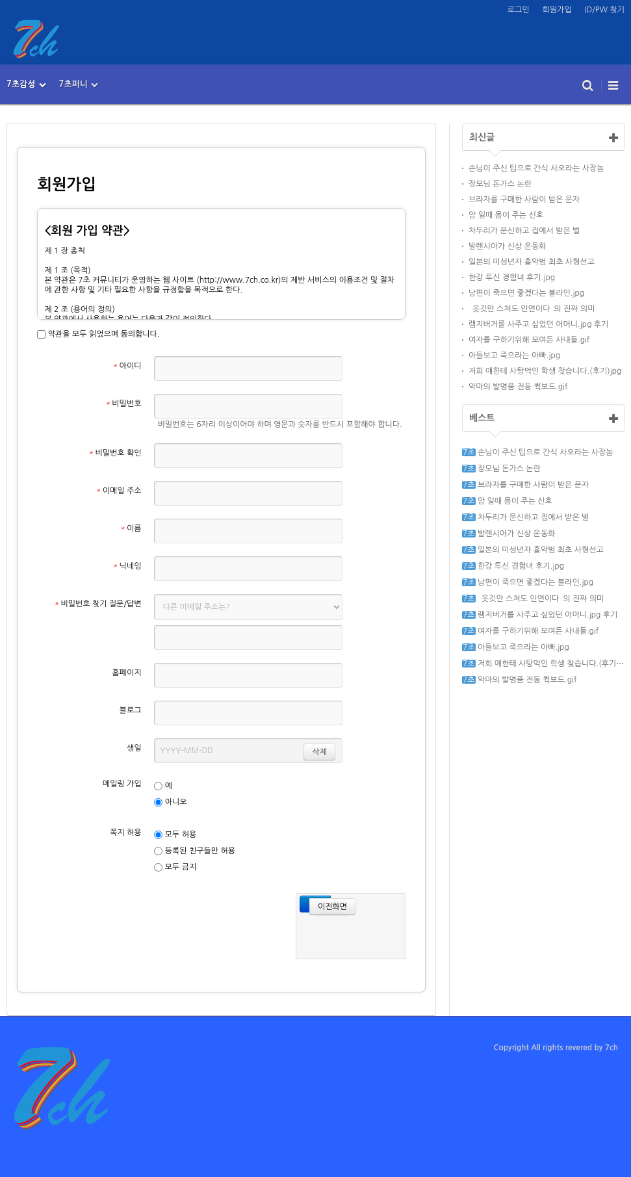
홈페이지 (126, 673)
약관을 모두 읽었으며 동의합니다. (98, 334)
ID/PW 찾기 (605, 10)
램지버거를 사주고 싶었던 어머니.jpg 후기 (538, 324)
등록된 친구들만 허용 (194, 851)
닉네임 (126, 566)
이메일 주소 (118, 491)
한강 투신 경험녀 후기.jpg (512, 277)
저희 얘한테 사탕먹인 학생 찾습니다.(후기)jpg (545, 371)
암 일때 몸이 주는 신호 (506, 215)
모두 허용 (175, 835)
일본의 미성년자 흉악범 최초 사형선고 (532, 262)
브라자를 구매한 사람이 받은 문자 (524, 199)
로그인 (519, 10)
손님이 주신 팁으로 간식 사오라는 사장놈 (536, 168)
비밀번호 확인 (115, 453)
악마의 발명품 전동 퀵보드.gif (518, 387)
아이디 (126, 366)
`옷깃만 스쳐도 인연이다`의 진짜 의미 (532, 309)
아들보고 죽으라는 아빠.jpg (514, 355)
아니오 (170, 802)
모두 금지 (175, 867)
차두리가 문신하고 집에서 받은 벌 (524, 231)
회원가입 (557, 10)
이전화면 (327, 905)
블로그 (131, 710)
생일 (134, 748)
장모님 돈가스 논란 (500, 184)
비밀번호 (123, 403)
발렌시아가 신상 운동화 (508, 246)
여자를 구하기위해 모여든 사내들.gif (529, 340)
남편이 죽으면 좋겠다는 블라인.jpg (526, 293)
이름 (130, 528)
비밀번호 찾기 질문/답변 (98, 604)
